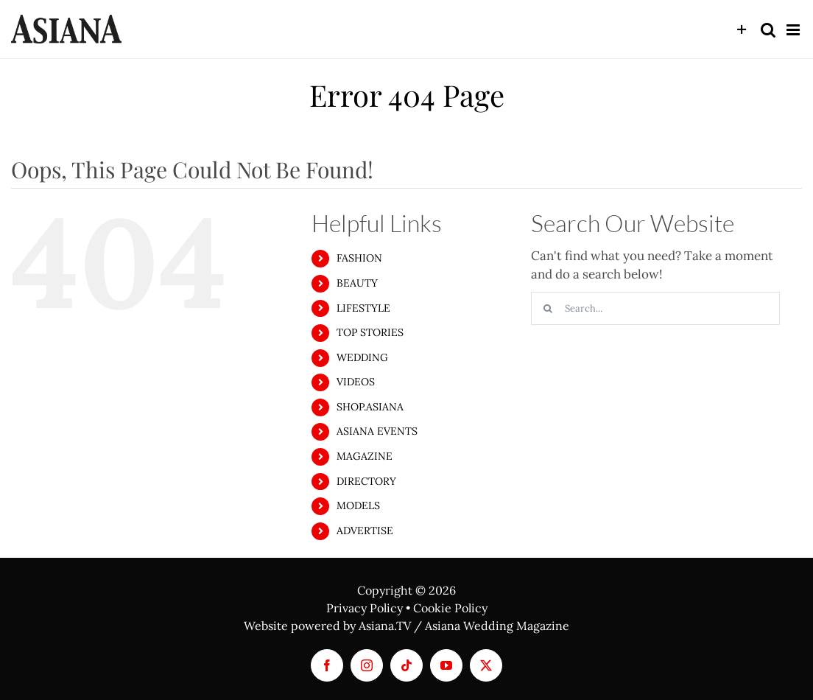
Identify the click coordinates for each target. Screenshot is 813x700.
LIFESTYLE (363, 308)
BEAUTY (357, 283)
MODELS (358, 505)
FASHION (359, 258)
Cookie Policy (450, 608)
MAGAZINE (365, 456)
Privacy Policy (364, 608)
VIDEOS (356, 381)
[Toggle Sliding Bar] (742, 30)
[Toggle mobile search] (768, 30)
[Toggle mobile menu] (794, 30)
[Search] (547, 308)
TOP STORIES (370, 332)
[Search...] (655, 308)
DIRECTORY (366, 481)
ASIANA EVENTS (377, 431)
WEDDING (362, 357)
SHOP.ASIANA (370, 406)
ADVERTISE (365, 530)
